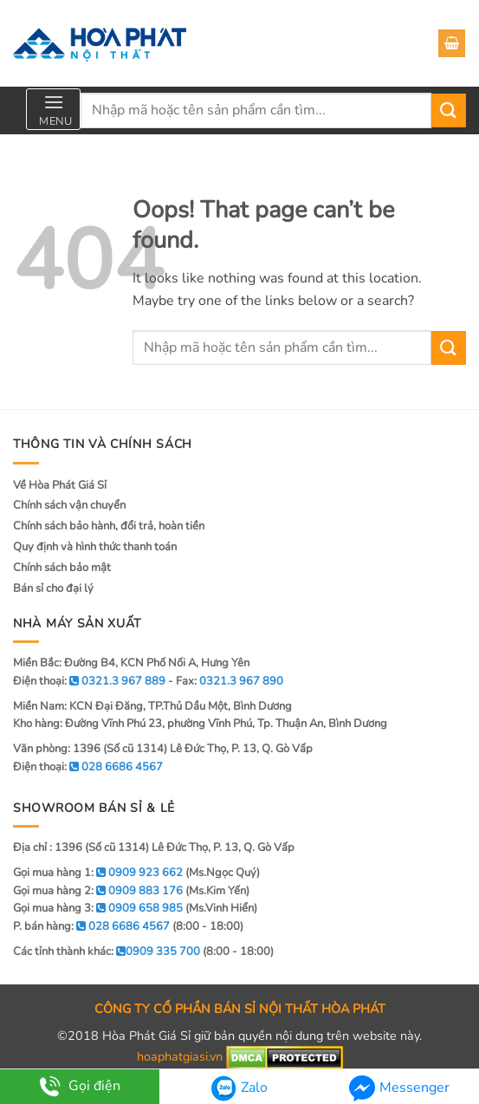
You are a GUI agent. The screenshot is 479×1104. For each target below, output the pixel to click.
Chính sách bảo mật (62, 567)
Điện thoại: (88, 767)
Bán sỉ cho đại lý (53, 588)
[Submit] (448, 110)
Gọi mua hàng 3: (98, 908)
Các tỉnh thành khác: (106, 951)
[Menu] (53, 109)
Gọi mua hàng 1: (98, 872)
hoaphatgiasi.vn (180, 1057)
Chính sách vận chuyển (69, 505)
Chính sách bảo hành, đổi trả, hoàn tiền (108, 526)
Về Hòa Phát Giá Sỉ (60, 485)
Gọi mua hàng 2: (98, 891)
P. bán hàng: (91, 926)
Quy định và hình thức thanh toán (95, 547)
